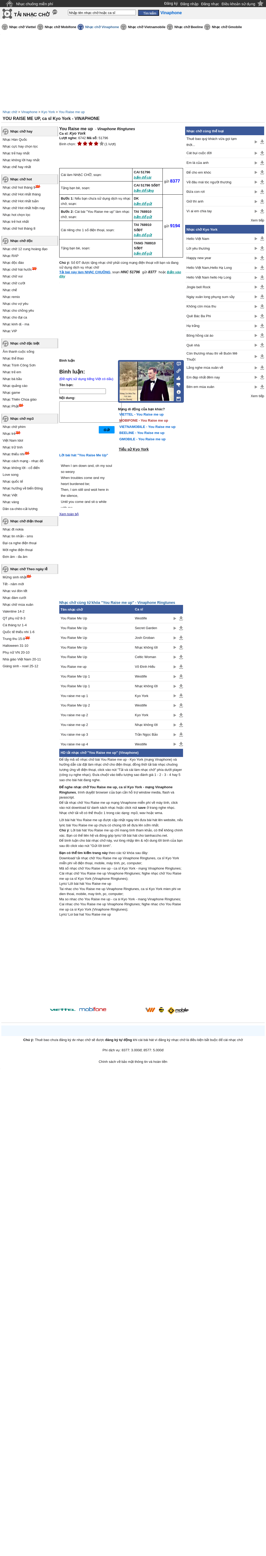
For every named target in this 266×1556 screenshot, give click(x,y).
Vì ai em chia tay (199, 211)
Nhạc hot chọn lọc (16, 215)
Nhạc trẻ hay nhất (16, 153)
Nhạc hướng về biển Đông (23, 488)
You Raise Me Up (74, 618)
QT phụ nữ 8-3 (14, 618)
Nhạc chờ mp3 (22, 419)
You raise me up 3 (74, 734)
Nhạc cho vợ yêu (15, 304)
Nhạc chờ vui (13, 276)
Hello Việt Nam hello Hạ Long (208, 277)
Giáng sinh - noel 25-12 (20, 666)
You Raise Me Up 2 (75, 705)
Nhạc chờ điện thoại (26, 521)
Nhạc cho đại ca (15, 317)
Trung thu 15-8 (14, 639)
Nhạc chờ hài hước (17, 269)
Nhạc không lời (146, 647)
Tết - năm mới (13, 584)
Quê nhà (193, 345)
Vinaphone (29, 112)
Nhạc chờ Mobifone (60, 27)
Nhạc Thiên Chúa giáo (20, 399)
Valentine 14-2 (13, 611)
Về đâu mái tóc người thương (208, 182)
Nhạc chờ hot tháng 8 (19, 228)
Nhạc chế (10, 290)
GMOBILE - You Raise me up (142, 439)
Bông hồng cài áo (199, 335)
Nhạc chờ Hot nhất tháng (22, 194)
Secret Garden (146, 628)
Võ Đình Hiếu (145, 667)
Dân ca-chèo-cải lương (20, 509)
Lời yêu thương (198, 248)
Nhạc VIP (10, 331)
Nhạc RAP (10, 256)
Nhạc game (11, 393)
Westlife (141, 618)
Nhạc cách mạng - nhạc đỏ (23, 461)
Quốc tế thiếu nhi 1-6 (19, 632)
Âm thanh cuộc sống (18, 351)
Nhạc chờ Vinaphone (102, 27)
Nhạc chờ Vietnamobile (147, 27)
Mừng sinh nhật (14, 577)
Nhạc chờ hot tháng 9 (19, 187)
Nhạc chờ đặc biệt (25, 343)
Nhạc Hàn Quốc (15, 140)
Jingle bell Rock (198, 287)
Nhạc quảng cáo (15, 386)
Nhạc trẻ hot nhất (16, 222)
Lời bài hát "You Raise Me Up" (83, 455)
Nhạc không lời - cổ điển (21, 468)
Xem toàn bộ (69, 514)
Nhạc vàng (11, 502)
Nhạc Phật (10, 406)
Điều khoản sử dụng (238, 4)
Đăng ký (171, 3)
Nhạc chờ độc (21, 241)
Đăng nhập (189, 4)
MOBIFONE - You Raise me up (143, 420)
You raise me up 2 (74, 715)
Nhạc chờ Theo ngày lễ (28, 569)
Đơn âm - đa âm (15, 557)
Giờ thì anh (194, 201)
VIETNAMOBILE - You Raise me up (147, 427)
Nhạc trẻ (9, 434)
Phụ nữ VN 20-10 (16, 652)
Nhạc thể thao (13, 358)
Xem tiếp (257, 220)
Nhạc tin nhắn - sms (18, 536)
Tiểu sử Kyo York (134, 449)
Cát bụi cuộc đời (199, 153)
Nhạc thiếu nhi (13, 454)
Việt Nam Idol (13, 440)
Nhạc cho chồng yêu (18, 310)
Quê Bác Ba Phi (198, 316)
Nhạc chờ (10, 112)
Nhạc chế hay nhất (17, 167)
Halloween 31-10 (15, 646)
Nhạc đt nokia (13, 529)
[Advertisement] (121, 962)
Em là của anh (197, 163)
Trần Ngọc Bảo (146, 734)
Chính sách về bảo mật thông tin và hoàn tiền (133, 1062)
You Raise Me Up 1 (75, 676)
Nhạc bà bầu (12, 379)
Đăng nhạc (210, 4)
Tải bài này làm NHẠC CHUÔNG (84, 272)
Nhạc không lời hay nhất (21, 160)
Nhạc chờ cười (14, 283)
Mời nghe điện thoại (18, 550)
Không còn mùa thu (201, 306)
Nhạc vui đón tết (15, 591)
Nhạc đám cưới (14, 598)
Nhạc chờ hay (21, 131)
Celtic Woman (145, 657)
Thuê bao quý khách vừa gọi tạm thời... (211, 142)
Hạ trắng (192, 326)
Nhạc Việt (10, 495)
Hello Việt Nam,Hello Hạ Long (209, 268)
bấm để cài (142, 177)
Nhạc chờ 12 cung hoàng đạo (25, 249)
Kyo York (48, 112)
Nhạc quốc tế (13, 481)
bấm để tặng (144, 191)
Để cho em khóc (198, 172)
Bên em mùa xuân (200, 387)
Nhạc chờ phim (14, 427)
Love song (10, 475)
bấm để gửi (143, 204)
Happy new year (198, 258)
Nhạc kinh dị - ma (16, 324)
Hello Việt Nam (197, 239)
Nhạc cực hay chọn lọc (20, 146)
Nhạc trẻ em (12, 372)
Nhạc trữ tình (13, 447)
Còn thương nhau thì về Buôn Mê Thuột (211, 356)
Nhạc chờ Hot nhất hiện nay (24, 208)
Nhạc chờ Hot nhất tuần (21, 201)
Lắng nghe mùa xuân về (204, 368)
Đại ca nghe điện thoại (20, 543)
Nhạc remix (11, 297)
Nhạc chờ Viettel (22, 27)
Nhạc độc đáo (13, 263)
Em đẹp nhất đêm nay (203, 377)
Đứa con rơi (195, 192)
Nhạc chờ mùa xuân (18, 605)
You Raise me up (72, 112)
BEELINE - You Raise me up (141, 433)
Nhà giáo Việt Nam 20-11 (22, 659)
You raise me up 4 (74, 744)
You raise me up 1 (74, 696)
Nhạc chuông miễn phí (34, 4)
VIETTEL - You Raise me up (141, 414)
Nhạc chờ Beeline (188, 27)
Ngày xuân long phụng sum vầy (210, 297)
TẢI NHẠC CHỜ (32, 14)
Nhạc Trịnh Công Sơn (19, 365)
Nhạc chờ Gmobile (227, 27)
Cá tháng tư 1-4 (15, 625)
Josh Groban (144, 638)
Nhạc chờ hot (21, 179)
